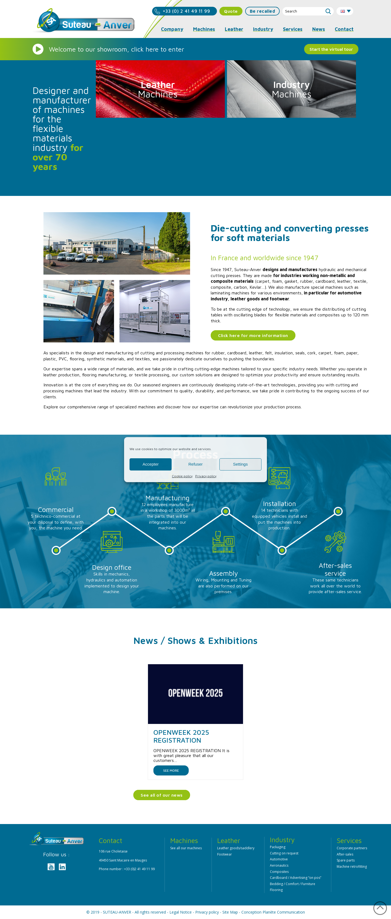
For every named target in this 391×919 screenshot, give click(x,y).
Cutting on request (284, 853)
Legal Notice (180, 912)
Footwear (224, 854)
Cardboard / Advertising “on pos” (295, 877)
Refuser (195, 464)
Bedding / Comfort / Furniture (292, 884)
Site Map (230, 912)
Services (292, 29)
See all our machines (186, 848)
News (318, 29)
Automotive (279, 859)
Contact (344, 29)
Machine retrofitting (352, 866)
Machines (204, 29)
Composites (279, 871)
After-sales (345, 854)
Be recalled (262, 11)
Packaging (277, 847)
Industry (263, 29)
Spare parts (346, 860)
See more (171, 770)
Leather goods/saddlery (235, 848)
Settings (240, 464)
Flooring (276, 890)
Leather (234, 29)
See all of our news (162, 795)
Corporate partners (352, 848)
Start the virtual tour (331, 49)
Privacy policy (205, 476)
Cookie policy (182, 476)
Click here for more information (253, 335)
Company (172, 29)
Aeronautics (279, 865)
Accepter (151, 464)
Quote (231, 11)
